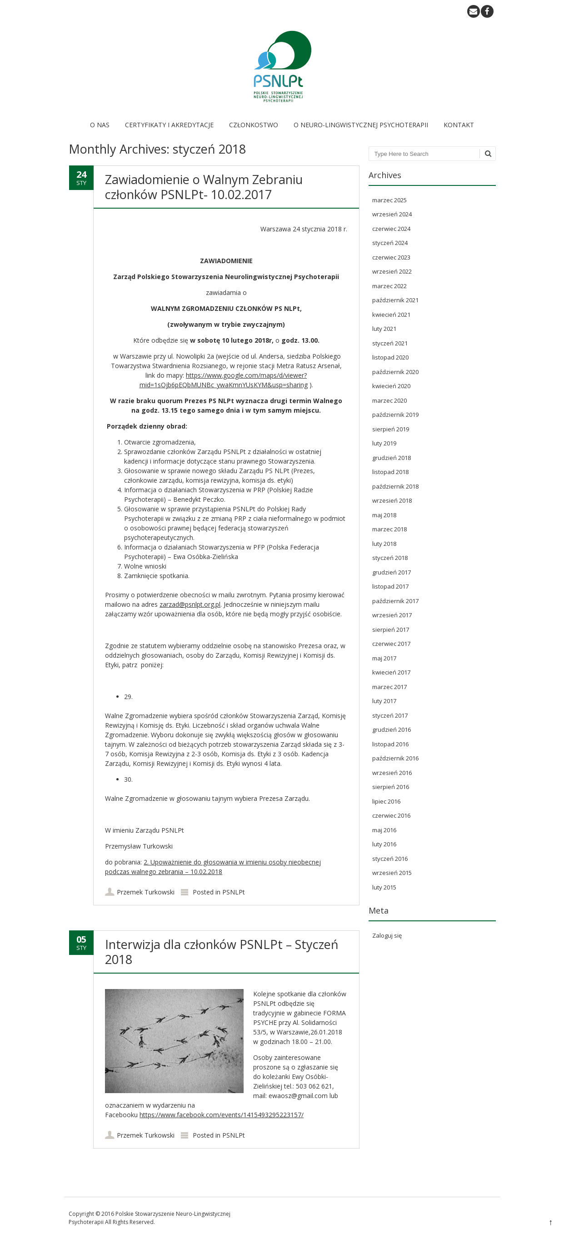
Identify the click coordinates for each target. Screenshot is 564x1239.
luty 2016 (384, 844)
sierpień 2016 (390, 787)
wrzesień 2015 (392, 873)
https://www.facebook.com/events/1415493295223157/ (222, 1114)
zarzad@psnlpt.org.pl (190, 604)
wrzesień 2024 (392, 214)
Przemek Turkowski (146, 892)
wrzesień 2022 (392, 271)
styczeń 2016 (390, 858)
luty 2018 (384, 544)
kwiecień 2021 (391, 314)
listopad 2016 (390, 744)
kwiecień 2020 (391, 386)
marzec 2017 (389, 687)
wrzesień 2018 (392, 500)
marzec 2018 (389, 529)
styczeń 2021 (390, 343)
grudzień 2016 (391, 729)
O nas (100, 124)
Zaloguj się (387, 935)
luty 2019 (384, 443)
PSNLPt (233, 892)
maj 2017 (384, 658)
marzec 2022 (389, 286)
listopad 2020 (390, 357)
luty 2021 (384, 329)
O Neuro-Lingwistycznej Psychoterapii (361, 124)
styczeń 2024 (390, 243)
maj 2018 (384, 515)
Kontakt (459, 124)
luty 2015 (384, 887)
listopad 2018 (390, 472)
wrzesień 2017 (392, 615)
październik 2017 (395, 601)
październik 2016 (395, 758)
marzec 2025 (389, 200)
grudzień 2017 (391, 572)
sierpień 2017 (390, 629)
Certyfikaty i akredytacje (169, 124)
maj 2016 (384, 830)
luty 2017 (384, 701)
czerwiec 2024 (391, 229)
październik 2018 (395, 486)
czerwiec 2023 (391, 257)
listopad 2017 (390, 586)
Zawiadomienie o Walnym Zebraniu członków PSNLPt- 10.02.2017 (204, 186)
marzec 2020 (389, 400)
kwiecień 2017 (391, 672)
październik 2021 (395, 300)
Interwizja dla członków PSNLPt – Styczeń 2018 (222, 951)
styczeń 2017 (390, 715)
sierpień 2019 (390, 429)
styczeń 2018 (390, 558)
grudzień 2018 (391, 458)
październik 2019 (395, 414)
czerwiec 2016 (391, 815)
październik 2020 (395, 372)
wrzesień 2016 (392, 773)
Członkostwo (253, 124)
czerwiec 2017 (391, 643)
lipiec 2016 (386, 801)
